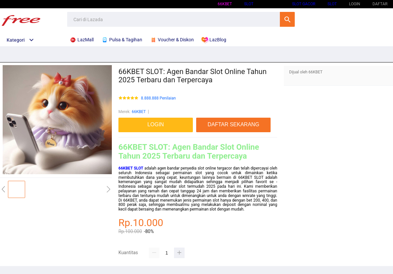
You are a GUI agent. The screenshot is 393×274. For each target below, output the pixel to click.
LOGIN (354, 4)
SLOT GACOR (303, 4)
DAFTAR (379, 4)
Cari (287, 19)
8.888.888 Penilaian (158, 98)
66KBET (225, 4)
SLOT (248, 4)
